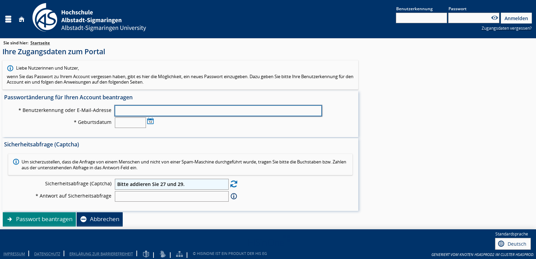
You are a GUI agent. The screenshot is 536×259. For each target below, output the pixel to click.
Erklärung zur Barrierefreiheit (101, 252)
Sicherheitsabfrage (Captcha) (78, 184)
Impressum (14, 252)
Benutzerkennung (414, 9)
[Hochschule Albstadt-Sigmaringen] (89, 19)
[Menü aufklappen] (8, 19)
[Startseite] (21, 19)
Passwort (457, 9)
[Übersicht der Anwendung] (179, 253)
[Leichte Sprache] (146, 253)
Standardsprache (511, 234)
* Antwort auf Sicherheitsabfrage (73, 196)
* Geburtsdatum (92, 122)
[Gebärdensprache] (162, 253)
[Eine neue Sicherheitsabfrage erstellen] (234, 184)
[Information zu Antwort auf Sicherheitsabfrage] (234, 196)
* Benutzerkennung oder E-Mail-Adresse (64, 110)
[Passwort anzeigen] (494, 18)
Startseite (40, 43)
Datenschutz (47, 252)
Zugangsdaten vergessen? (507, 28)
